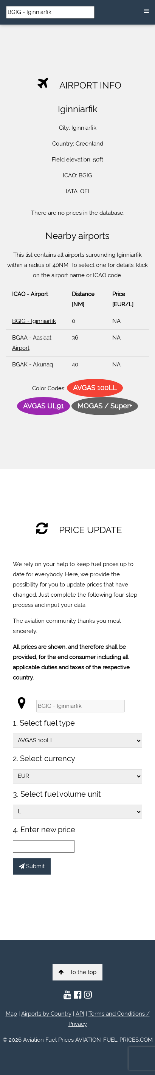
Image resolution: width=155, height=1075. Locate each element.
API (80, 1013)
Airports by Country (46, 1013)
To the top (77, 972)
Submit (32, 866)
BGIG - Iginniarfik (34, 321)
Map (11, 1013)
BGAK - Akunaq (32, 364)
